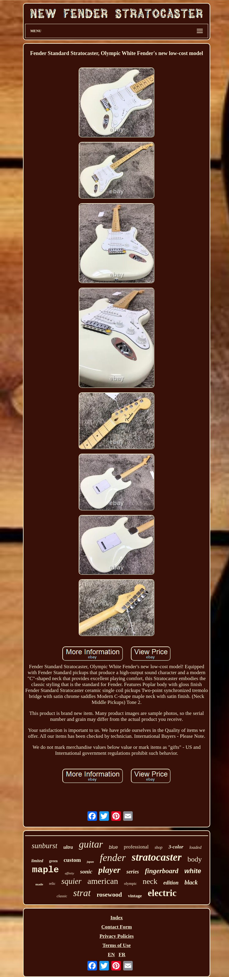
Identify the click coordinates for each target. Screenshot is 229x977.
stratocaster (157, 857)
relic (52, 884)
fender (113, 857)
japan (90, 861)
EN (111, 954)
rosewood (109, 894)
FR (122, 954)
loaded (195, 847)
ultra (68, 847)
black (191, 882)
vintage (135, 895)
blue (113, 847)
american (102, 881)
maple (45, 870)
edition (171, 883)
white (192, 871)
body (195, 859)
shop (158, 847)
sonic (86, 871)
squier (71, 881)
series (132, 872)
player (109, 870)
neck (150, 881)
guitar (91, 844)
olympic (130, 883)
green (53, 861)
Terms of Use (117, 945)
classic (62, 896)
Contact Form (116, 927)
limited (37, 861)
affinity (69, 873)
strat (82, 892)
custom (72, 860)
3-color (175, 847)
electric (162, 893)
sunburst (44, 846)
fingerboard (161, 871)
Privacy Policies (117, 936)
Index (116, 917)
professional (136, 847)
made (39, 884)
